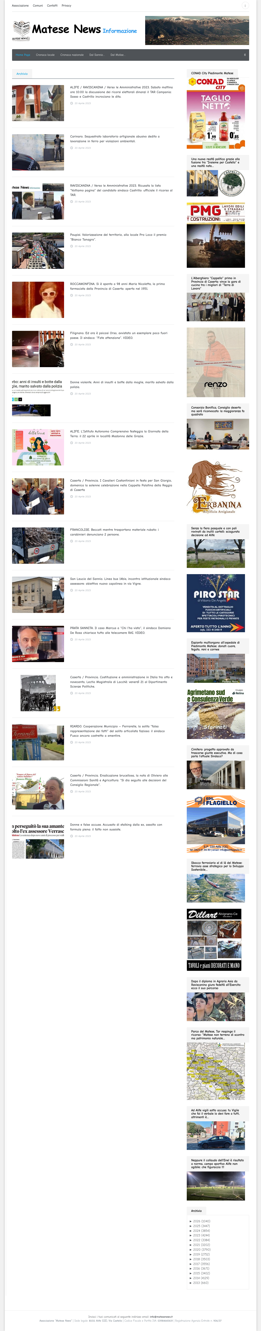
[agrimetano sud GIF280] (216, 714)
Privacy (66, 5)
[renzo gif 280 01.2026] (216, 362)
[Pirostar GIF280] (216, 603)
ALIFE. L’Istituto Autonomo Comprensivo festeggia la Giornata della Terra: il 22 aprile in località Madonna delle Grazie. (118, 434)
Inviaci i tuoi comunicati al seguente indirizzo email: (130, 1316)
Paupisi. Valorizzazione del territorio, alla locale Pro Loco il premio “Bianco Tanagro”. (117, 237)
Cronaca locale (45, 55)
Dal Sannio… (97, 55)
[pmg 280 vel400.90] (216, 235)
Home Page (23, 55)
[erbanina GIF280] (216, 486)
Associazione (20, 5)
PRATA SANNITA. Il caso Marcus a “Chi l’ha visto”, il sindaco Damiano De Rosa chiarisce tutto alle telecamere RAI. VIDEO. (119, 630)
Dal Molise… (118, 55)
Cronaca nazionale (72, 55)
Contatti (52, 5)
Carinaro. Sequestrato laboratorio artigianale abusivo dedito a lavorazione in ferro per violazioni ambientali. (114, 139)
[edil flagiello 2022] (216, 824)
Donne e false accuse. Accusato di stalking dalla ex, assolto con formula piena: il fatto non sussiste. (121, 827)
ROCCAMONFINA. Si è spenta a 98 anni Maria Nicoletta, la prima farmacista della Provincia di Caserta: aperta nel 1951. (116, 286)
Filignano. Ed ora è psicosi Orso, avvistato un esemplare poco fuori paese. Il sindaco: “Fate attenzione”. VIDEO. (118, 335)
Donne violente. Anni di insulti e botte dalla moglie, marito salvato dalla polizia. (121, 384)
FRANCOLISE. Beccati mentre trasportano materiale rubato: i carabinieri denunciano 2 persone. (122, 532)
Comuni (38, 5)
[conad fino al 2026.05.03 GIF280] (216, 112)
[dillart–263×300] (214, 939)
